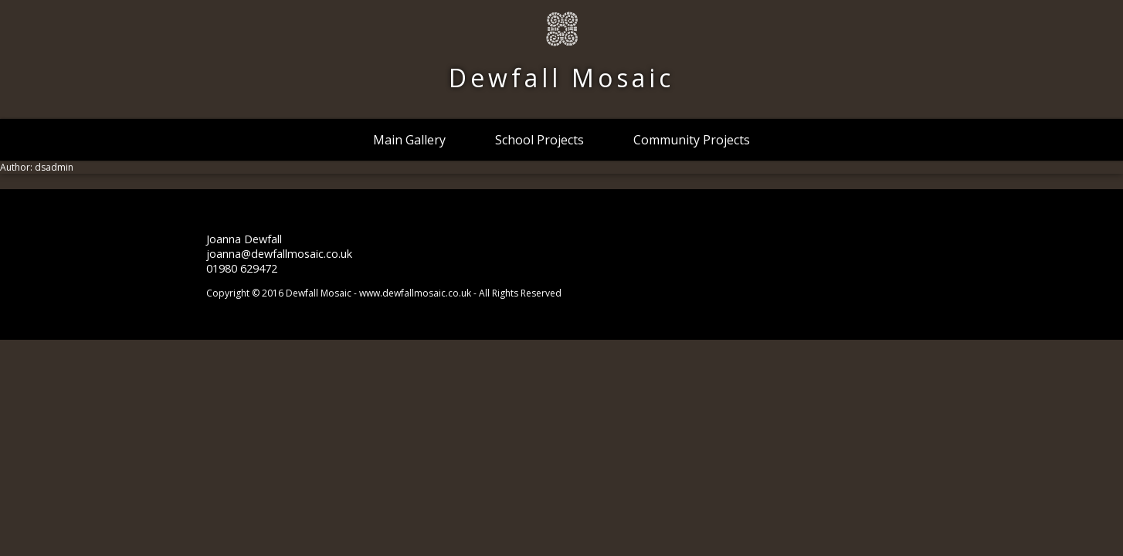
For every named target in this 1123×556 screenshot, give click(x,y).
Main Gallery (409, 139)
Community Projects (691, 139)
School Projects (539, 139)
